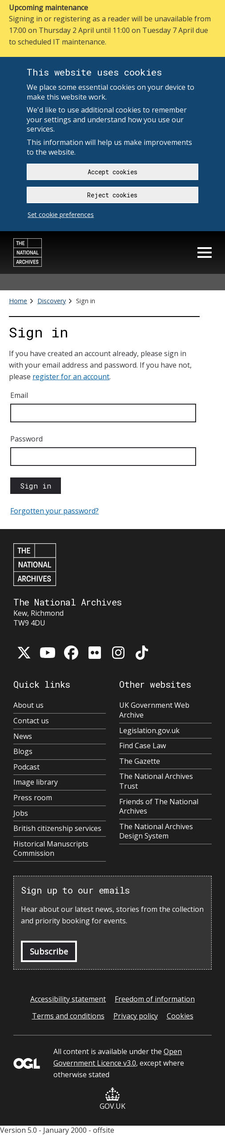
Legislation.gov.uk (149, 730)
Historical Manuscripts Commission (50, 848)
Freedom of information (155, 999)
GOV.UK (112, 1099)
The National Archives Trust (156, 781)
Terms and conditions (68, 1016)
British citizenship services (57, 828)
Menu (204, 252)
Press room (32, 797)
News (22, 736)
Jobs (20, 813)
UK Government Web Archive (154, 710)
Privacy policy (135, 1016)
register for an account (70, 376)
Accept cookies (112, 172)
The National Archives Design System (156, 831)
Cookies (180, 1016)
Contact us (31, 721)
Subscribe (49, 951)
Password (26, 439)
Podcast (26, 767)
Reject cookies (112, 195)
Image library (35, 782)
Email (19, 395)
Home (18, 301)
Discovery (51, 301)
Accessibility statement (68, 999)
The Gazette (139, 761)
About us (28, 705)
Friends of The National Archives (158, 806)
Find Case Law (142, 745)
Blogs (22, 751)
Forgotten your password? (54, 511)
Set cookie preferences (61, 214)
